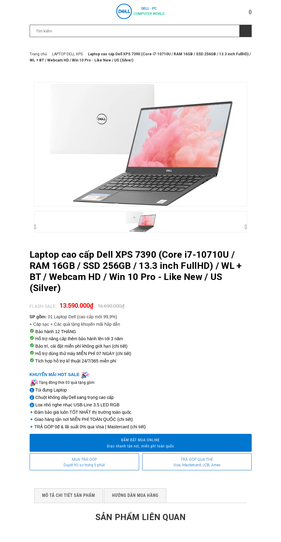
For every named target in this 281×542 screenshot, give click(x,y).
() (250, 11)
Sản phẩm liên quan (140, 516)
